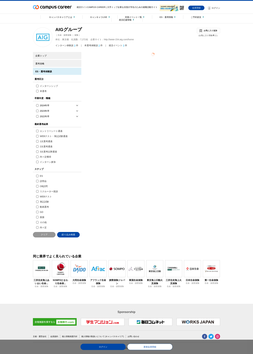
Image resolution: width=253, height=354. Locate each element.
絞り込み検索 (68, 234)
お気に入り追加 (210, 30)
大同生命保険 (79, 280)
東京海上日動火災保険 (155, 282)
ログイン (103, 347)
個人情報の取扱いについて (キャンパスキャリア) (102, 336)
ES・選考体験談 (43, 71)
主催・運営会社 (39, 336)
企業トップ (41, 55)
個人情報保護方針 (69, 336)
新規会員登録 (150, 347)
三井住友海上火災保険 (174, 282)
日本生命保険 (192, 280)
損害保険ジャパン (117, 282)
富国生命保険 (136, 280)
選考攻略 (39, 63)
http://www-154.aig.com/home (119, 39)
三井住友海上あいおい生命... (41, 282)
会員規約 (54, 336)
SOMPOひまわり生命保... (60, 282)
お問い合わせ (133, 336)
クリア (44, 234)
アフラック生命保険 (98, 282)
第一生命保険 (211, 280)
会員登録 (196, 8)
